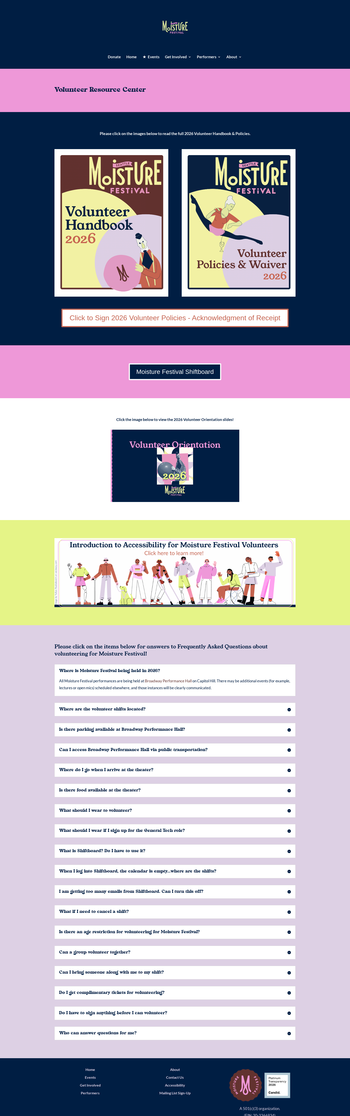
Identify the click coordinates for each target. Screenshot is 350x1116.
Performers (206, 57)
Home (131, 57)
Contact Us (175, 1077)
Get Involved (176, 57)
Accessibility (175, 1085)
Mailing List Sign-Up (175, 1093)
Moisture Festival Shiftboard (175, 371)
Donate (114, 57)
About (231, 57)
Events (90, 1077)
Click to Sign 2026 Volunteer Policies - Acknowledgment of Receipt (175, 318)
